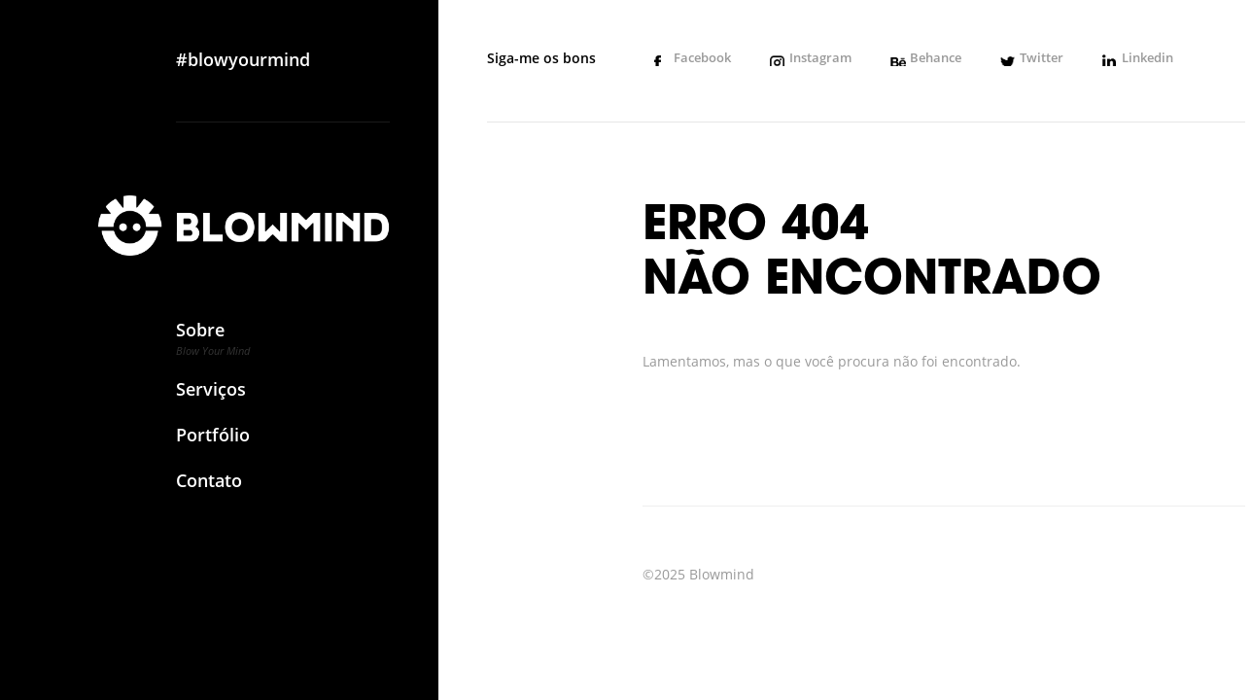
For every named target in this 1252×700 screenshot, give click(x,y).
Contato (213, 488)
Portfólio (213, 443)
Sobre (213, 344)
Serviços (213, 397)
